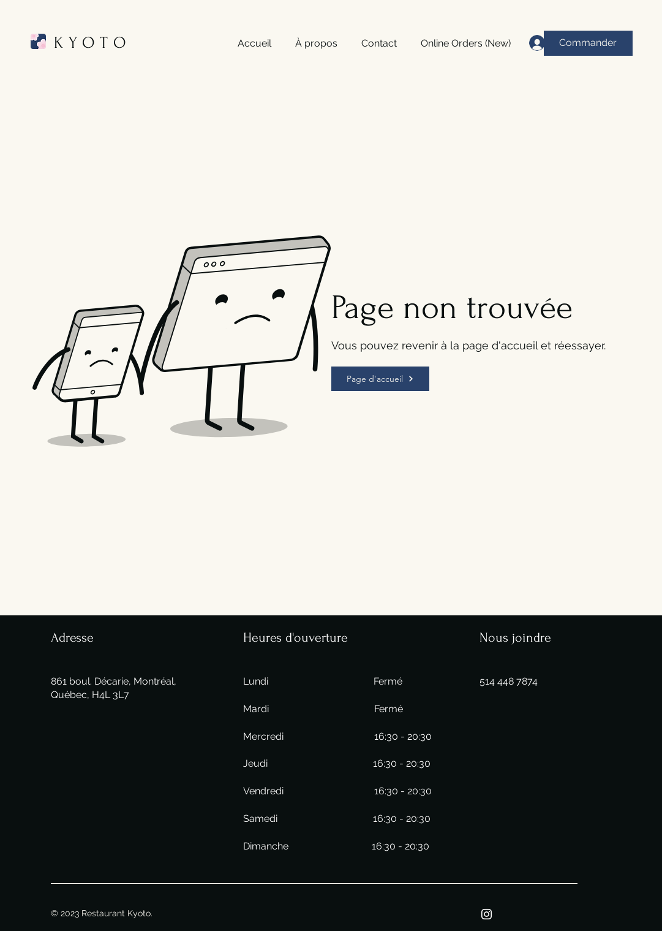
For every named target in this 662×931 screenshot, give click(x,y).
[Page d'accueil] (380, 379)
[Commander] (588, 43)
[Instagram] (487, 914)
